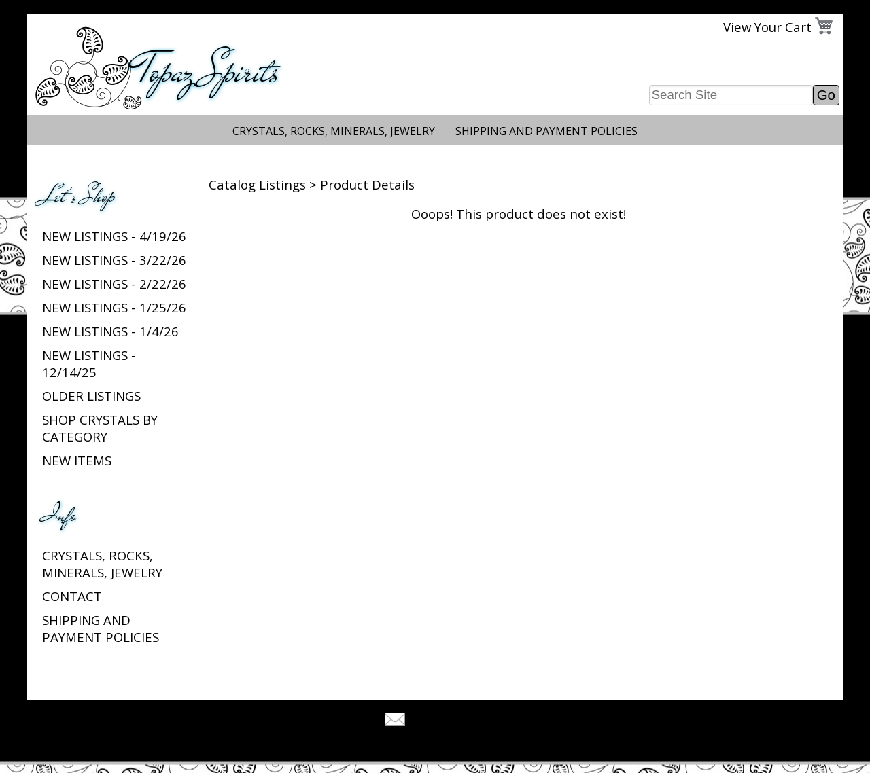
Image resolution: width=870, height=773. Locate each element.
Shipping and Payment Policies (546, 131)
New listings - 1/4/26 (110, 331)
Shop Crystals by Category (100, 428)
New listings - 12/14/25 (89, 363)
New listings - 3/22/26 (114, 259)
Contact (72, 596)
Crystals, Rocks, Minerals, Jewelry (333, 131)
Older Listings (91, 395)
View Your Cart (767, 26)
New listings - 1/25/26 (114, 307)
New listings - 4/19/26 (114, 236)
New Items (76, 460)
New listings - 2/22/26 (114, 283)
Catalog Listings (257, 184)
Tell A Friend (446, 721)
